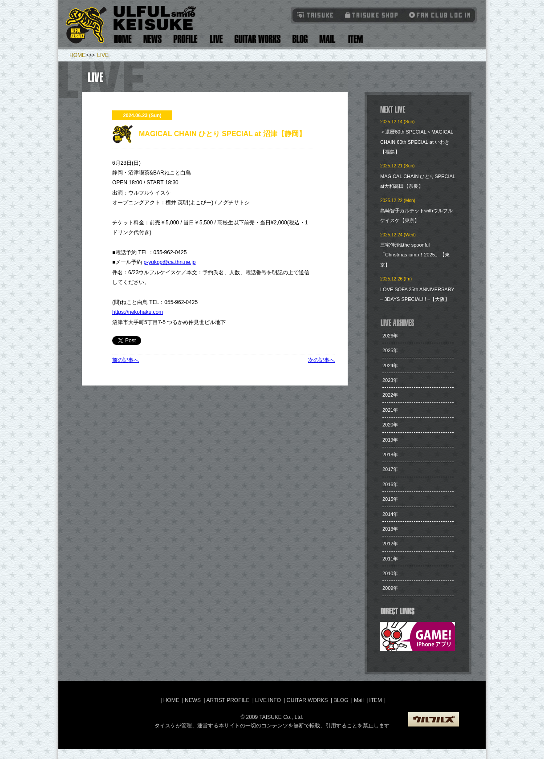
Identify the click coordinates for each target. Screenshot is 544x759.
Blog (300, 39)
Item (354, 39)
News (152, 39)
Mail (327, 39)
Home (123, 39)
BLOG (340, 700)
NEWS (193, 700)
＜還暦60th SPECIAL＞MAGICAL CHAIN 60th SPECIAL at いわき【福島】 (416, 141)
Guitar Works (257, 39)
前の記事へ (125, 360)
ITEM (376, 700)
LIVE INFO (268, 700)
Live (216, 39)
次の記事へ (321, 360)
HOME (77, 55)
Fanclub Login (437, 15)
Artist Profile (185, 39)
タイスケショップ (371, 15)
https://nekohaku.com (137, 312)
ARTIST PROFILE (228, 700)
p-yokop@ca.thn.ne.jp (170, 262)
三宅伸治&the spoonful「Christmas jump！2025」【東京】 (415, 255)
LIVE (103, 55)
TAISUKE (315, 15)
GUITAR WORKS (307, 700)
